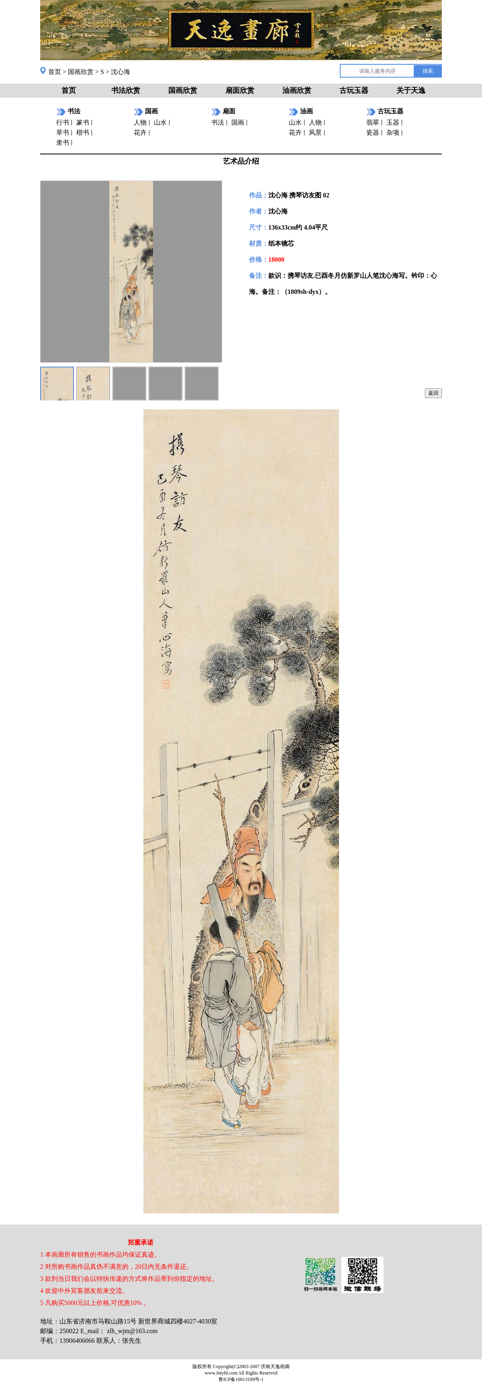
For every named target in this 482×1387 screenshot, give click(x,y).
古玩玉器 (353, 90)
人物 (140, 122)
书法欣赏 (125, 90)
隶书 (62, 142)
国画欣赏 (81, 71)
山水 (160, 122)
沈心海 (120, 71)
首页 (54, 71)
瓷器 (372, 132)
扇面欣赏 (239, 90)
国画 (237, 122)
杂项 (392, 132)
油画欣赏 (296, 90)
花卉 (140, 132)
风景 (315, 132)
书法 (217, 122)
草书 (62, 132)
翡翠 (372, 122)
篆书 (82, 122)
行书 (62, 122)
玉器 (392, 122)
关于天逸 (410, 90)
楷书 (82, 132)
